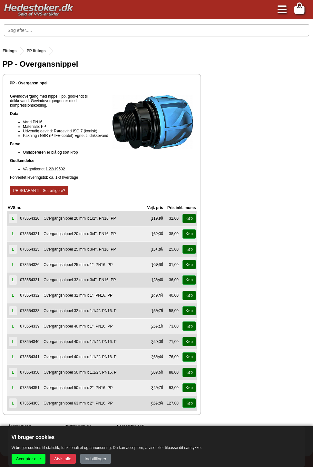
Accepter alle (28, 458)
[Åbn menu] (280, 10)
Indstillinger (95, 458)
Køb (189, 218)
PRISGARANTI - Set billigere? (39, 190)
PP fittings (36, 51)
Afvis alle (62, 458)
